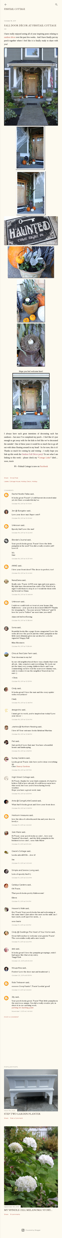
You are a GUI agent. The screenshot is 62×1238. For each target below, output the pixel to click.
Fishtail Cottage (14, 9)
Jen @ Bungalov (19, 511)
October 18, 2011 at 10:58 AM (22, 620)
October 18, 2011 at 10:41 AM (22, 573)
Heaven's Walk (18, 908)
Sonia (14, 627)
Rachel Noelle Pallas (21, 494)
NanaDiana (16, 580)
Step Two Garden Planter (22, 1113)
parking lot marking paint (23, 1007)
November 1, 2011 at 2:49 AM (22, 1011)
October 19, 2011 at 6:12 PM (21, 925)
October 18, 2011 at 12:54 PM (22, 719)
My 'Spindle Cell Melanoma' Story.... (28, 1210)
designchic (16, 710)
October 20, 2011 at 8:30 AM (22, 961)
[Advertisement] (31, 1042)
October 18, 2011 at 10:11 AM (22, 504)
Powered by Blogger (31, 1230)
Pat (13, 741)
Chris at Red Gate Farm (22, 653)
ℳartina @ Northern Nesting (24, 727)
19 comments (15, 1214)
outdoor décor (9, 37)
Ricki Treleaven (18, 982)
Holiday (34, 481)
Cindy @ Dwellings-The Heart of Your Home (31, 932)
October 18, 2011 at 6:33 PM (22, 794)
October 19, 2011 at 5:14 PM (21, 901)
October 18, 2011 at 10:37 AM (22, 559)
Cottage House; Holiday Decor (20, 481)
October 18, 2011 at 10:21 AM (22, 518)
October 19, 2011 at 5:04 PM (22, 878)
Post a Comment (11, 1017)
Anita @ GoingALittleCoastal (24, 801)
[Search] (56, 4)
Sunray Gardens (19, 758)
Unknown (16, 525)
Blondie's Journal (19, 540)
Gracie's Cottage (19, 851)
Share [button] (6, 478)
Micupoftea (17, 968)
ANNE (14, 566)
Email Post (14, 478)
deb (13, 949)
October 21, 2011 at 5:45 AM (21, 990)
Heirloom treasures (20, 815)
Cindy (14, 688)
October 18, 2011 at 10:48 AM (22, 594)
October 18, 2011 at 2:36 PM (22, 751)
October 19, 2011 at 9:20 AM (22, 863)
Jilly (13, 997)
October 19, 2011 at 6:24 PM (22, 942)
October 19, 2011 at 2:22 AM (22, 825)
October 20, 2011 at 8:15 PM (22, 975)
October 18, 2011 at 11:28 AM (22, 646)
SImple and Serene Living (23, 870)
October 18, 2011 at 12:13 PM (22, 681)
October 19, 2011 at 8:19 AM (21, 844)
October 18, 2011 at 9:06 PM (22, 808)
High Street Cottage (21, 777)
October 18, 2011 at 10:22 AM (22, 533)
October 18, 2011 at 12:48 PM (22, 703)
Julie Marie (16, 832)
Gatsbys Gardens (19, 885)
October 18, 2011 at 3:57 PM (22, 770)
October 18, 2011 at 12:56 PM (22, 734)
